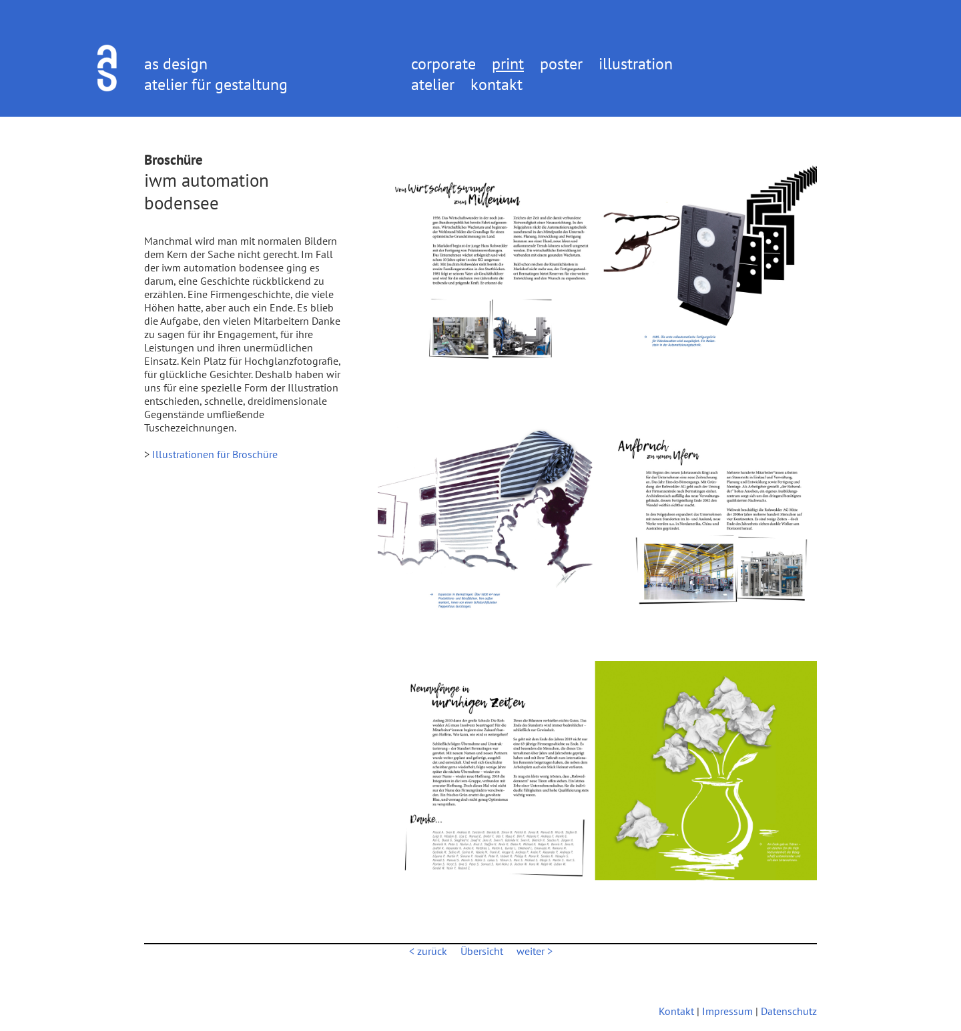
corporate (443, 63)
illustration (636, 63)
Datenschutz (789, 1011)
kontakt (496, 84)
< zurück (428, 951)
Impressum (727, 1011)
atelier (432, 84)
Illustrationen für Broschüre (215, 454)
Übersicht (481, 951)
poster (561, 63)
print (508, 63)
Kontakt (676, 1011)
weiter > (535, 951)
